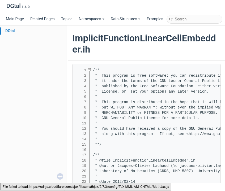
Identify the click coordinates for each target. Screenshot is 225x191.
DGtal (10, 31)
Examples (155, 19)
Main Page (15, 19)
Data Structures (125, 19)
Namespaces (91, 19)
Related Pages (42, 19)
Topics (67, 19)
